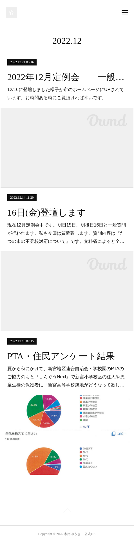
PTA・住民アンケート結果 (61, 356)
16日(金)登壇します (46, 212)
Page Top (67, 511)
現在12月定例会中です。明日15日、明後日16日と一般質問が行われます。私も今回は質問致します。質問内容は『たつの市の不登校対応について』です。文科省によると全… (66, 233)
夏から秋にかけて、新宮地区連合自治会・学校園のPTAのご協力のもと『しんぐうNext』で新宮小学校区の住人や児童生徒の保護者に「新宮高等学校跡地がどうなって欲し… (66, 376)
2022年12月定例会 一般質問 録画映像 (67, 77)
